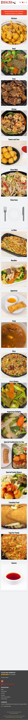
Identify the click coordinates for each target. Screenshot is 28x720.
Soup (14, 321)
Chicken (14, 18)
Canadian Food (14, 502)
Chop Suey (14, 200)
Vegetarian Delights (14, 411)
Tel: (6, 628)
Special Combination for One (14, 442)
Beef (14, 48)
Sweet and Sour (13, 139)
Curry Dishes (14, 381)
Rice (14, 351)
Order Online (4, 613)
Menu (2, 611)
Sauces (14, 563)
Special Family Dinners (14, 472)
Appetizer (14, 290)
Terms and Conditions (5, 619)
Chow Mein (14, 169)
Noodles (14, 260)
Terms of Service (16, 639)
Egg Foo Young (14, 532)
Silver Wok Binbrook (8, 594)
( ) (23, 2)
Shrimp (13, 109)
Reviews (3, 617)
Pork (14, 79)
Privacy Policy (4, 621)
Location (3, 615)
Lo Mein (14, 230)
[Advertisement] (14, 8)
